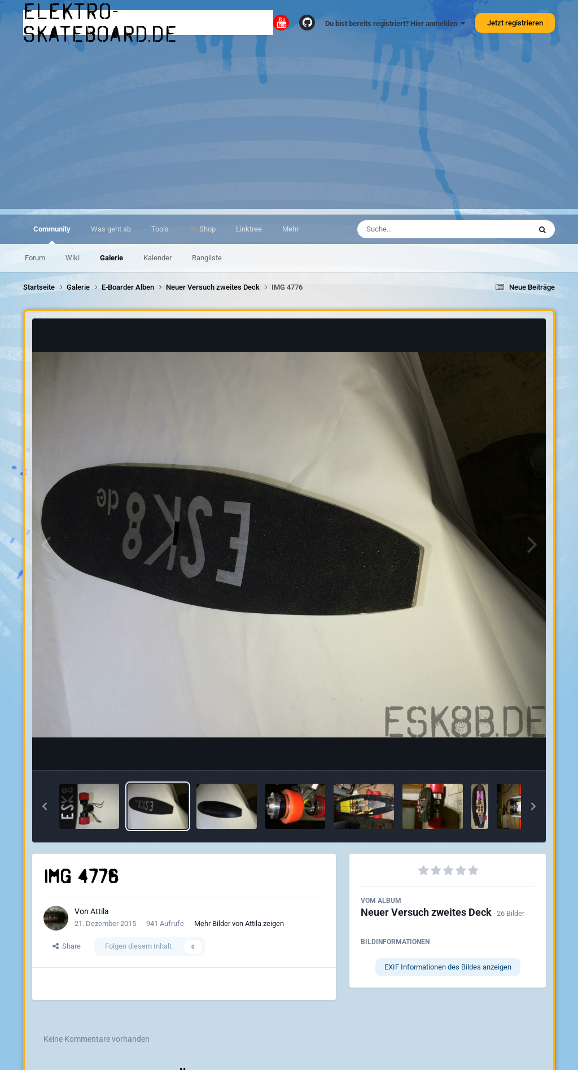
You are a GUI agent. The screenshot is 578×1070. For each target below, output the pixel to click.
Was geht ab (111, 229)
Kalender (157, 258)
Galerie (111, 258)
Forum (35, 258)
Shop (207, 229)
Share (66, 946)
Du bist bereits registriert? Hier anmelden (395, 23)
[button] (44, 806)
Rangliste (207, 258)
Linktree (249, 229)
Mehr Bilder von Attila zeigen (239, 923)
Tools (160, 229)
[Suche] (422, 229)
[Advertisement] (289, 130)
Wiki (72, 258)
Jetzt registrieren (515, 23)
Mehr (290, 229)
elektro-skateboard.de (100, 22)
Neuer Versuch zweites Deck (426, 912)
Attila (99, 911)
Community (52, 234)
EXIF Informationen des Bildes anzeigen (447, 967)
